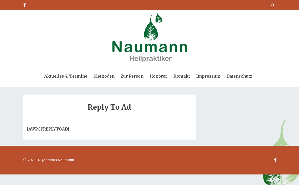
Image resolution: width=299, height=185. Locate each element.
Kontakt (181, 76)
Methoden (104, 76)
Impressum (208, 76)
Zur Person (132, 76)
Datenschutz (239, 76)
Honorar (158, 76)
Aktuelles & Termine (65, 76)
